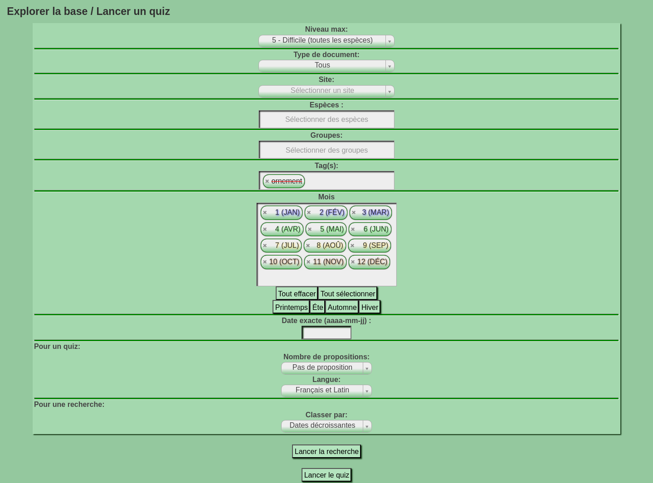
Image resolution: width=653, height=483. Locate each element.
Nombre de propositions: (326, 357)
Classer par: (327, 415)
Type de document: (326, 54)
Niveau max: (326, 29)
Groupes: (326, 135)
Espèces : (327, 105)
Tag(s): (326, 165)
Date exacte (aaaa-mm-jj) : (326, 320)
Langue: (326, 379)
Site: (327, 79)
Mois (326, 197)
